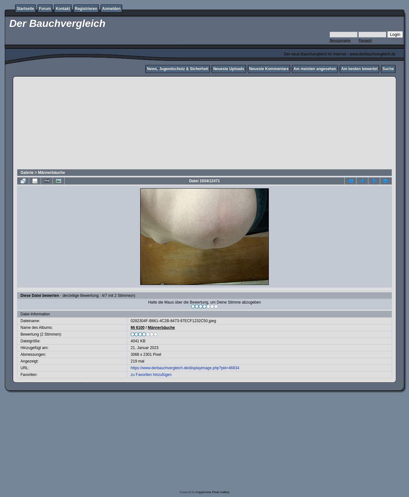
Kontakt (63, 8)
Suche (388, 69)
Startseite (25, 8)
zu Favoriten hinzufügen (151, 374)
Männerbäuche (51, 172)
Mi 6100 (137, 327)
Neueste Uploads (228, 69)
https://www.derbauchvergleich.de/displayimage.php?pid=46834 (185, 368)
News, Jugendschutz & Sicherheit (177, 69)
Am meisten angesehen (314, 69)
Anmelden (111, 8)
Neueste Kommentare (269, 69)
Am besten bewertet (359, 69)
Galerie (27, 172)
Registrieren (86, 8)
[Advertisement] (204, 123)
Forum (45, 8)
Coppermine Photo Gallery (212, 492)
